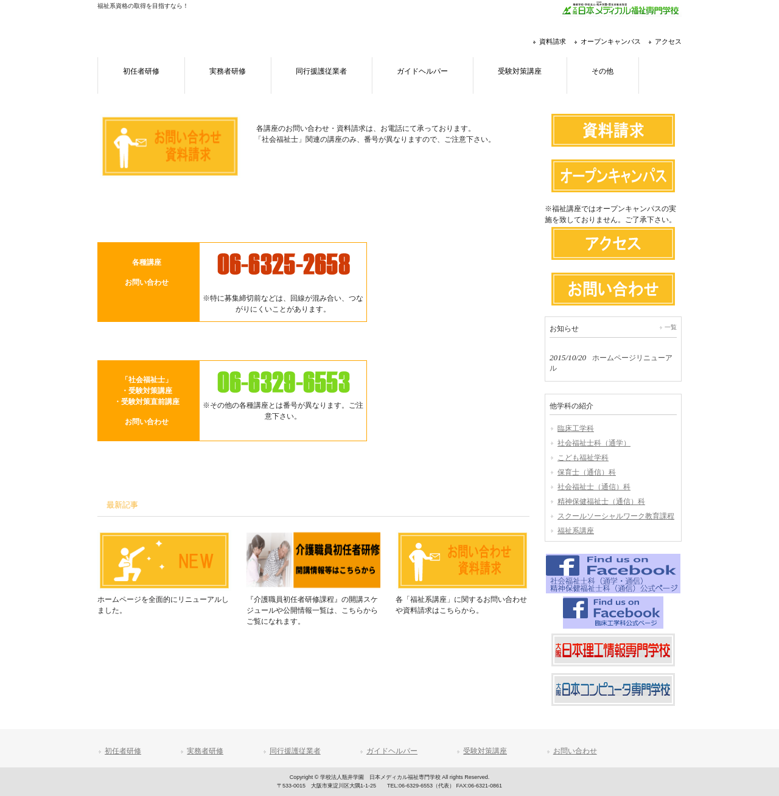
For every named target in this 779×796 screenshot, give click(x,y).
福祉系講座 (575, 530)
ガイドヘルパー (391, 751)
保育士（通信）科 (586, 472)
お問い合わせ (575, 751)
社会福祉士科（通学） (594, 443)
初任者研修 (123, 751)
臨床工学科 (575, 428)
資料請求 (552, 41)
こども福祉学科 (583, 457)
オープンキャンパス (611, 41)
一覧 (671, 327)
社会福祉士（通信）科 (594, 487)
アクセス (668, 41)
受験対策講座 (485, 751)
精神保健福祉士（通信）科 (601, 501)
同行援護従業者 (295, 751)
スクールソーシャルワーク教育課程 (615, 516)
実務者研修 (205, 751)
